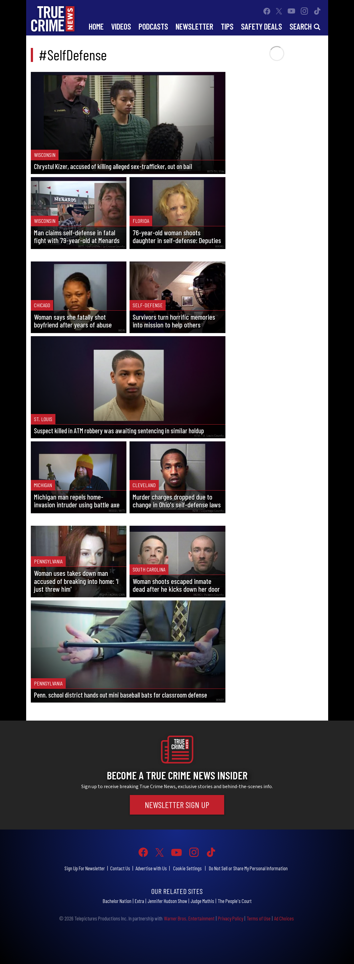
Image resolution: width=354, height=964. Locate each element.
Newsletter (194, 26)
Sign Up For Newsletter (84, 868)
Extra (139, 901)
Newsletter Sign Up (177, 804)
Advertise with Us (151, 868)
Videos (121, 26)
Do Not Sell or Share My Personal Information (248, 868)
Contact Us (120, 868)
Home (96, 26)
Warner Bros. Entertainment (189, 918)
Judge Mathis (202, 901)
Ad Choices (284, 918)
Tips (227, 26)
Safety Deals (261, 26)
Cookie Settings (187, 868)
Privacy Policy (230, 918)
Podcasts (153, 26)
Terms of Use (259, 918)
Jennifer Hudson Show (167, 901)
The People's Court (235, 901)
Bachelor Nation (117, 901)
